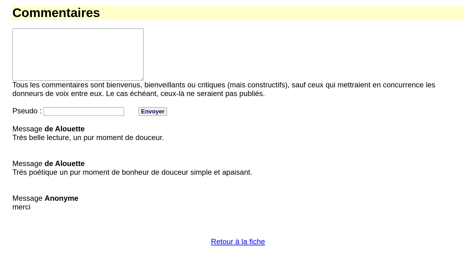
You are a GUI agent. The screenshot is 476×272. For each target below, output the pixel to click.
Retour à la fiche (238, 252)
